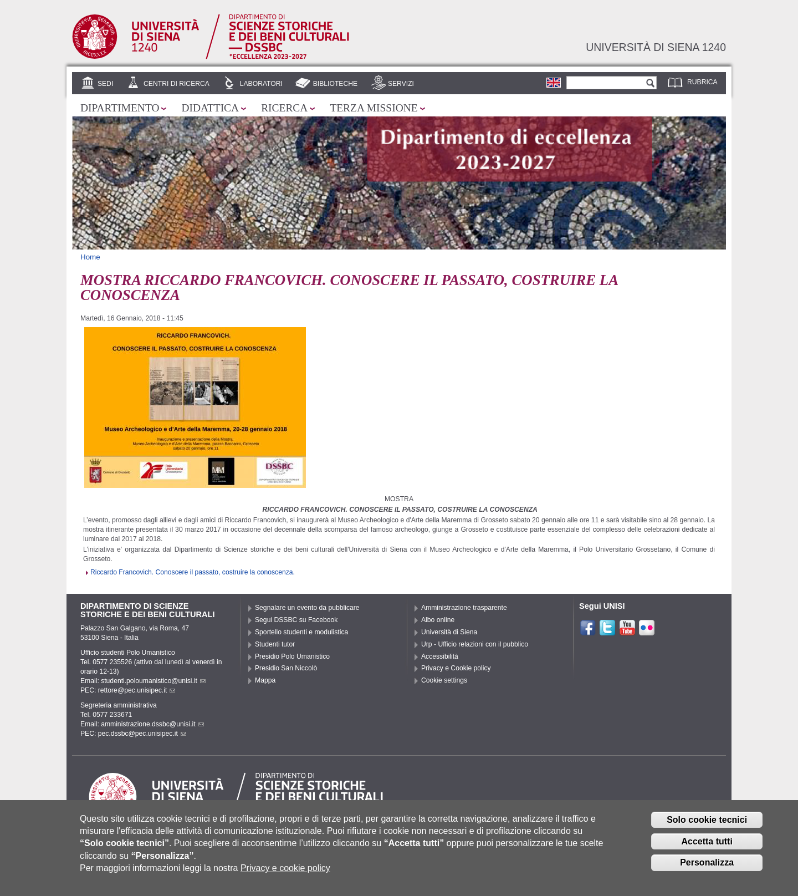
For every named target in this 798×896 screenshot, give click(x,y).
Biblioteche (335, 84)
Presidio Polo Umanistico (292, 656)
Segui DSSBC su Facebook (296, 620)
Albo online (437, 620)
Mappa (265, 680)
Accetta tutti (706, 846)
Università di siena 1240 (656, 47)
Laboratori (261, 84)
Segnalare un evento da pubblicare (307, 608)
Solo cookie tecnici (707, 825)
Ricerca (284, 108)
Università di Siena (449, 632)
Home (90, 257)
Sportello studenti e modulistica (301, 632)
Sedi (105, 84)
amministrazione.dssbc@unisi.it (152, 724)
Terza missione (373, 108)
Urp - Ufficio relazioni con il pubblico (474, 644)
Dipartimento (119, 108)
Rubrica (702, 82)
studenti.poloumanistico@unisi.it (153, 681)
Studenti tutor (275, 644)
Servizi (401, 84)
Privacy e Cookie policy (456, 668)
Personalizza (707, 868)
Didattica (210, 108)
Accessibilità (439, 656)
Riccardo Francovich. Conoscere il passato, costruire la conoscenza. (192, 572)
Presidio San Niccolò (286, 668)
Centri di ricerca (176, 84)
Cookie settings (444, 680)
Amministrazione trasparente (464, 608)
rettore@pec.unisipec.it (137, 690)
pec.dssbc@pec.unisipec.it (142, 733)
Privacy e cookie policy (285, 873)
